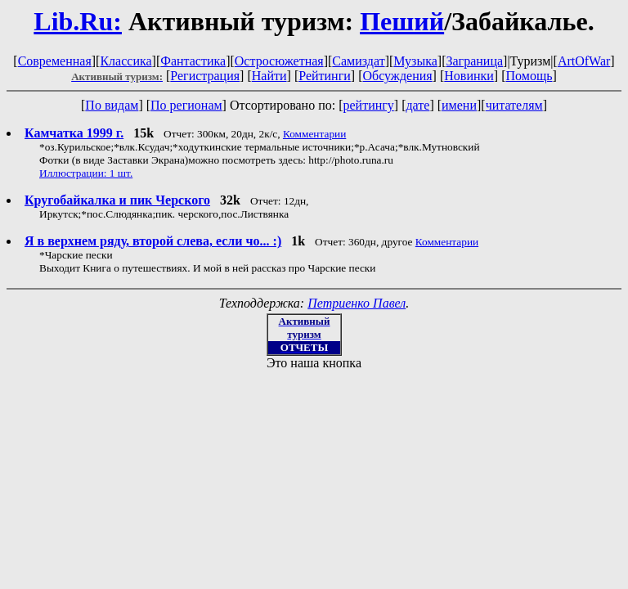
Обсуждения (397, 76)
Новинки (469, 76)
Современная (55, 61)
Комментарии (314, 134)
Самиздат (358, 61)
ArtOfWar (584, 61)
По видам (111, 105)
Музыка (415, 61)
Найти (269, 76)
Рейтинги (324, 76)
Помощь (529, 76)
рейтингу (368, 105)
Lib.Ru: (78, 21)
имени (459, 105)
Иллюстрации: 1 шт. (85, 173)
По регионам (186, 105)
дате (417, 105)
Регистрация (205, 76)
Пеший (402, 21)
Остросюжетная (279, 61)
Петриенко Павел (356, 303)
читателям (514, 105)
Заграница (474, 61)
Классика (125, 61)
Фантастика (193, 61)
